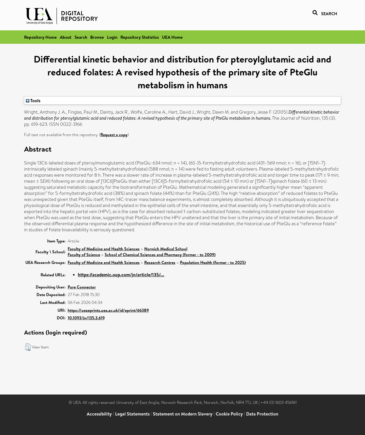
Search (81, 37)
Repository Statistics (139, 37)
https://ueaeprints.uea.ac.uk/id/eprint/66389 (108, 310)
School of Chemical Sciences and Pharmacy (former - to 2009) (160, 254)
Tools (33, 100)
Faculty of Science (84, 254)
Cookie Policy (229, 414)
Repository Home (40, 37)
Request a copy (113, 134)
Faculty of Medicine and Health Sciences (104, 249)
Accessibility (99, 414)
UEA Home (172, 37)
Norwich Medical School (165, 249)
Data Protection (262, 414)
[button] (28, 347)
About (65, 37)
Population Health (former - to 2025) (213, 262)
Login (112, 37)
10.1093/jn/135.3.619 (86, 318)
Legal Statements (132, 414)
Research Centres (159, 262)
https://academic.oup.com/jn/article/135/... (121, 275)
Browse (97, 37)
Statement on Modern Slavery (182, 414)
